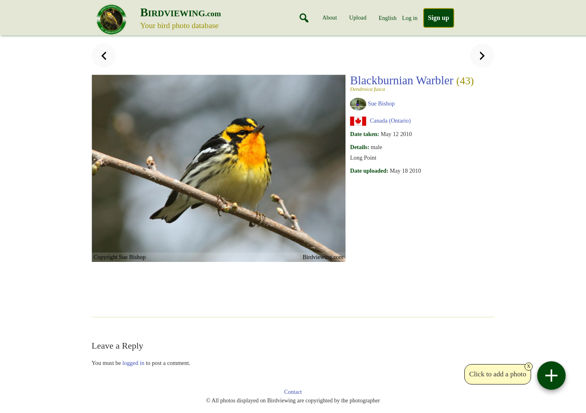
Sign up (438, 17)
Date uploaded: (369, 170)
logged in (133, 363)
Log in (410, 18)
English (387, 18)
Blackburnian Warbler (412, 83)
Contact (293, 392)
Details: (359, 147)
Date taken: (364, 134)
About (329, 17)
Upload (357, 17)
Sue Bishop (381, 103)
